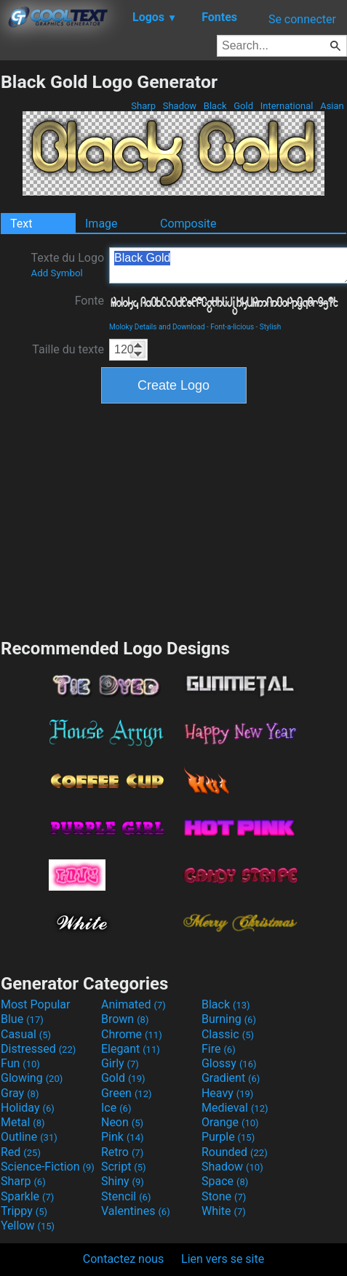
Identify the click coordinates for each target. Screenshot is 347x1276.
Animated (133, 1004)
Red (21, 1152)
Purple (228, 1137)
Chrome (131, 1034)
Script (123, 1166)
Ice (116, 1108)
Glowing (32, 1078)
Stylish (270, 327)
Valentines (135, 1211)
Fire (219, 1049)
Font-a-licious (232, 327)
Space (225, 1181)
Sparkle (27, 1196)
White (224, 1211)
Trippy (24, 1211)
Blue (22, 1019)
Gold (243, 105)
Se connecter (302, 19)
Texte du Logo (67, 264)
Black (215, 105)
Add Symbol (56, 273)
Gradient (231, 1078)
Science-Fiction (48, 1166)
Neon (122, 1122)
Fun (20, 1063)
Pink (122, 1137)
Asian (332, 105)
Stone (224, 1196)
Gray (20, 1093)
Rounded (235, 1152)
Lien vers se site (222, 1259)
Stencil (126, 1196)
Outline (29, 1137)
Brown (124, 1019)
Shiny (122, 1181)
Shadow (179, 105)
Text (21, 223)
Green (126, 1093)
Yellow (28, 1225)
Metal (23, 1122)
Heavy (227, 1093)
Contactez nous (123, 1259)
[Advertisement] (174, 519)
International (286, 105)
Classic (228, 1034)
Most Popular (36, 1004)
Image (101, 223)
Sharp (143, 105)
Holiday (28, 1108)
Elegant (130, 1049)
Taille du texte (68, 349)
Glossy (229, 1063)
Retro (122, 1152)
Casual (26, 1034)
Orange (230, 1122)
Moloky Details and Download (157, 327)
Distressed (38, 1049)
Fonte (89, 301)
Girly (120, 1063)
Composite (188, 223)
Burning (229, 1019)
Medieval (235, 1108)
